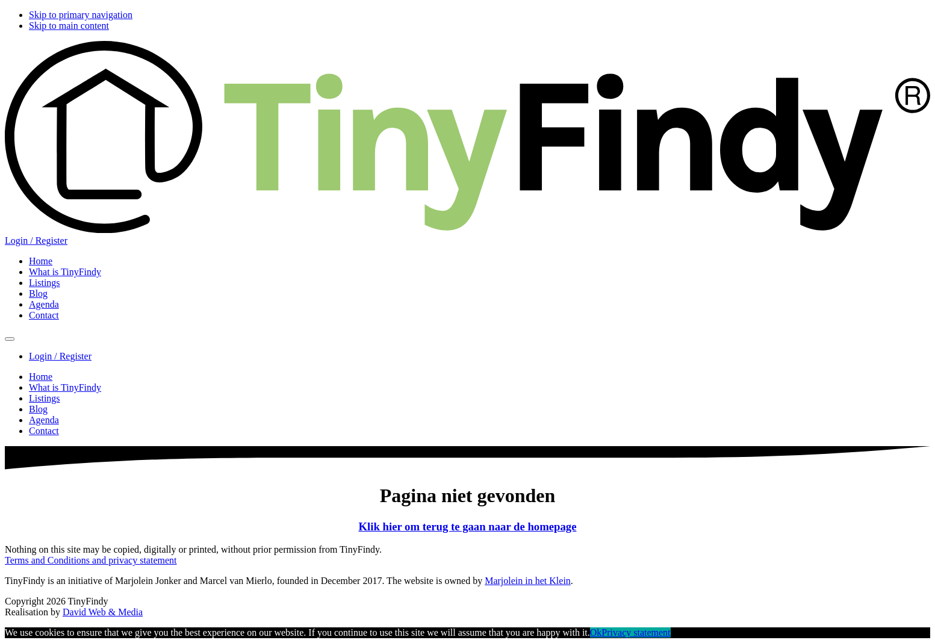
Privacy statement (635, 632)
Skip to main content (69, 25)
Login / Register (36, 240)
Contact (44, 431)
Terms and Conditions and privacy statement (90, 560)
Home (40, 376)
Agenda (44, 420)
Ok (596, 632)
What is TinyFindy (65, 387)
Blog (38, 409)
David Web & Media (103, 612)
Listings (44, 398)
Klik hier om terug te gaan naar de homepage (468, 526)
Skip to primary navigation (80, 15)
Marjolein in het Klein (528, 581)
